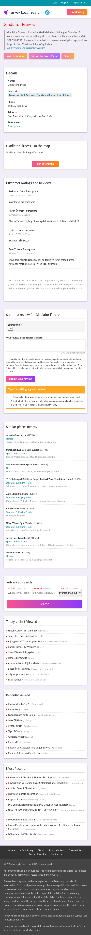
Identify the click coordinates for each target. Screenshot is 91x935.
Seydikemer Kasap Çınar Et (33, 819)
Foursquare (14, 126)
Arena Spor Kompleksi (17, 538)
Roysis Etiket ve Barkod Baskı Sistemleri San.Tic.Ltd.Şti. (45, 782)
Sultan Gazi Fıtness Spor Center (22, 464)
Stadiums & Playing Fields (19, 482)
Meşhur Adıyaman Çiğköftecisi (28, 753)
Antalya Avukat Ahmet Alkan (27, 788)
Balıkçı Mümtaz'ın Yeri (25, 704)
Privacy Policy (56, 850)
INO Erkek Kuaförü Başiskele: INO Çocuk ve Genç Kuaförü (42, 804)
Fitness (67, 95)
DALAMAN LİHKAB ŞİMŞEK (31, 834)
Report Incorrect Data (44, 56)
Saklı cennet (27, 679)
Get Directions (45, 164)
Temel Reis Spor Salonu (25, 636)
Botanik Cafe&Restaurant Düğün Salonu (35, 747)
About (41, 850)
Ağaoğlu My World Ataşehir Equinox (37, 641)
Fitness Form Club (21, 657)
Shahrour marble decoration (34, 793)
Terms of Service (37, 854)
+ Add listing (77, 12)
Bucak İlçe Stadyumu (31, 668)
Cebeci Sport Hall (15, 508)
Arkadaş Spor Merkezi (17, 435)
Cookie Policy (75, 850)
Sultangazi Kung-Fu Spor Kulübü (23, 450)
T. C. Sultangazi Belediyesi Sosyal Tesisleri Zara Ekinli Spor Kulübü (40, 479)
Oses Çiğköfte (19, 720)
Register (65, 2)
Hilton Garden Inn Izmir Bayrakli (29, 630)
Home (11, 850)
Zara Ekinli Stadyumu (17, 494)
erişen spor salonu (28, 674)
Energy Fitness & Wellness (26, 646)
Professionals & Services (22, 95)
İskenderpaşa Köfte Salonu (32, 714)
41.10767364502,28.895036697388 (26, 48)
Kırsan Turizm (23, 725)
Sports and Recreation (49, 95)
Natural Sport (13, 552)
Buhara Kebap (19, 742)
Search (44, 604)
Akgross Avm (27, 799)
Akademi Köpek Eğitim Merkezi (35, 663)
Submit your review (20, 379)
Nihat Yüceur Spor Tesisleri (20, 523)
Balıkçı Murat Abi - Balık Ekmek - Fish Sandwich (38, 777)
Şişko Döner (18, 731)
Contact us (56, 854)
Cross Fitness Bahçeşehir (25, 652)
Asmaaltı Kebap (20, 736)
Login (55, 2)
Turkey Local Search (25, 12)
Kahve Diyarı (21, 709)
